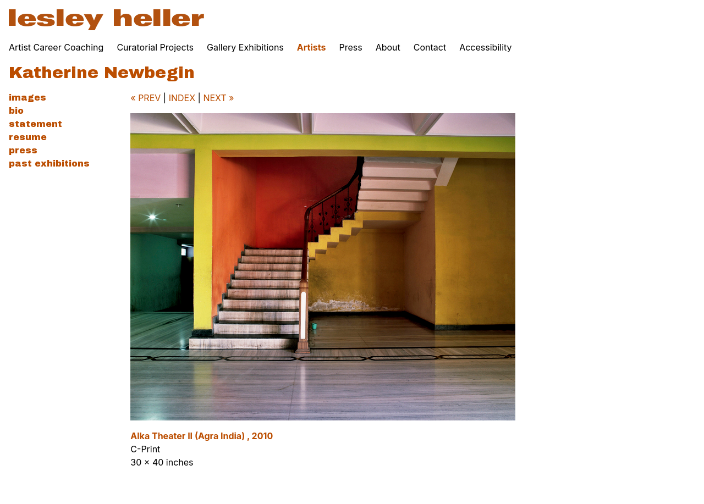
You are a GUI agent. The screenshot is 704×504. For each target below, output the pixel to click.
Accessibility (485, 47)
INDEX (182, 97)
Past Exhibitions (49, 163)
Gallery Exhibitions (245, 47)
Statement (35, 124)
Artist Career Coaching (56, 47)
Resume (28, 137)
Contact (430, 47)
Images (27, 97)
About (388, 47)
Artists (311, 47)
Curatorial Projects (155, 47)
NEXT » (218, 97)
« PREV (145, 97)
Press (350, 47)
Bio (16, 110)
